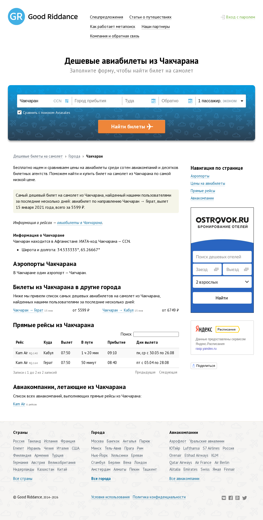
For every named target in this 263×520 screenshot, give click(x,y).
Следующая (168, 372)
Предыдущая (145, 372)
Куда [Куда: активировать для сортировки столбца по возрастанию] (48, 342)
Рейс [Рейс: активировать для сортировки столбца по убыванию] (20, 342)
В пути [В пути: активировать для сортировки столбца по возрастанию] (87, 342)
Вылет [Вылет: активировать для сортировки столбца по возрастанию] (67, 342)
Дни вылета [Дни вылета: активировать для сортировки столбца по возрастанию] (147, 342)
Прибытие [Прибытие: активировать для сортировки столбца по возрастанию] (116, 342)
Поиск (149, 334)
